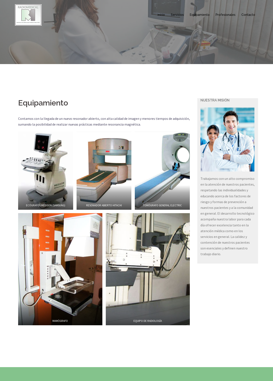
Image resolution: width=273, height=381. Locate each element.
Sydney (65, 374)
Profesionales (225, 14)
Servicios (177, 14)
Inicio (161, 14)
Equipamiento (200, 14)
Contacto (248, 14)
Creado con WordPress (31, 374)
